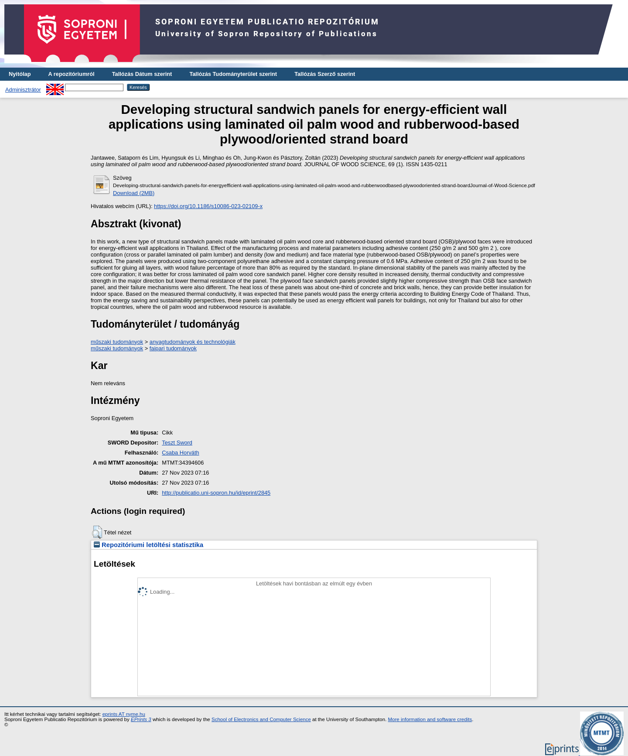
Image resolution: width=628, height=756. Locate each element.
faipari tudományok (173, 348)
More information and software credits (430, 719)
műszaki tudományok (117, 342)
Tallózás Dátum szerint (142, 74)
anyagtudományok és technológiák (193, 342)
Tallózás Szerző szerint (324, 74)
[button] (97, 532)
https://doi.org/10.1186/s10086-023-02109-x (208, 206)
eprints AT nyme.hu (123, 714)
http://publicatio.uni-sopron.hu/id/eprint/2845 (216, 492)
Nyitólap (20, 74)
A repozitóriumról (71, 74)
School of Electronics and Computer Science (261, 719)
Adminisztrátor (23, 89)
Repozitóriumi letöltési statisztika (148, 544)
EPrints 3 (141, 719)
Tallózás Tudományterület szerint (233, 74)
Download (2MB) (133, 193)
